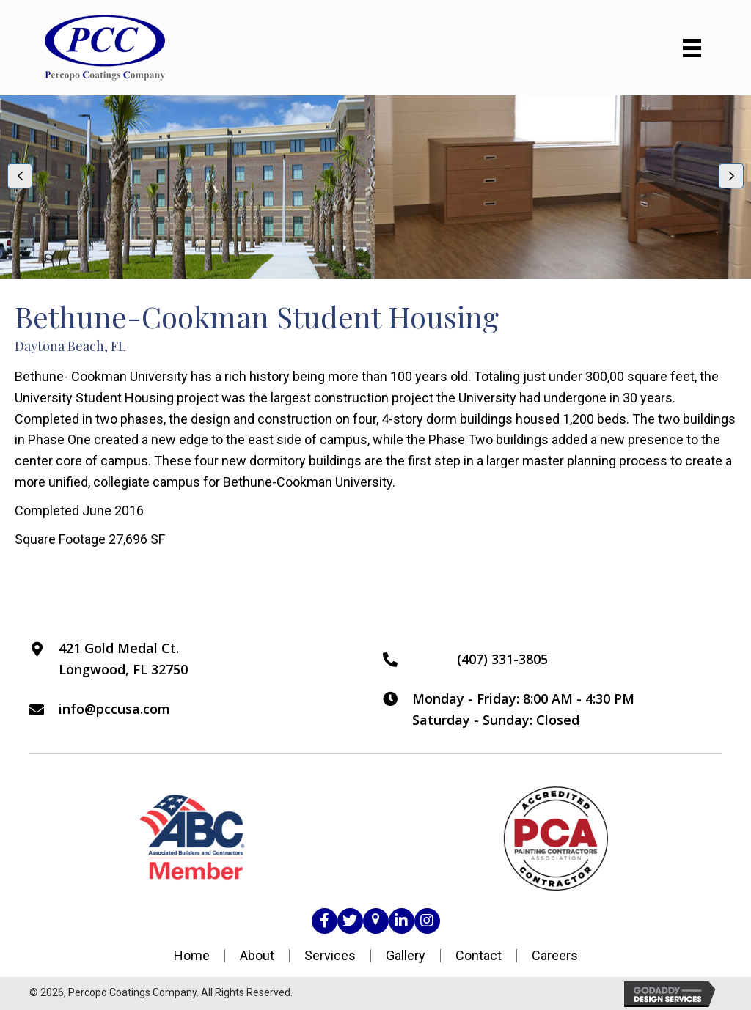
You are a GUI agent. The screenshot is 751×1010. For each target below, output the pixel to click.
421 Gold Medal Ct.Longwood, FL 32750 (123, 658)
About (257, 955)
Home (192, 955)
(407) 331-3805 (502, 659)
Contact (478, 955)
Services (330, 955)
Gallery (405, 955)
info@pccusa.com (114, 709)
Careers (555, 955)
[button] (19, 175)
